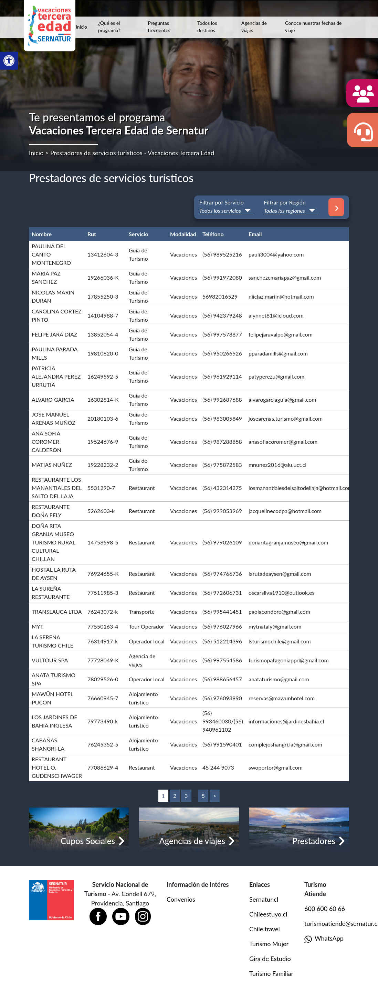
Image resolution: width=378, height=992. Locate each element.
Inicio (81, 27)
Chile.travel (264, 929)
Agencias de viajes (254, 26)
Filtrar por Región (285, 202)
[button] (9, 61)
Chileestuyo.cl (268, 914)
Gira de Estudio (270, 958)
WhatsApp (324, 938)
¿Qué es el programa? (109, 26)
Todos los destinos (207, 26)
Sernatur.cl (263, 899)
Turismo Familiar (271, 973)
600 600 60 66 (324, 908)
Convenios (181, 899)
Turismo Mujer (268, 944)
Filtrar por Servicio (221, 202)
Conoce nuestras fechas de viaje (313, 26)
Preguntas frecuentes (159, 26)
